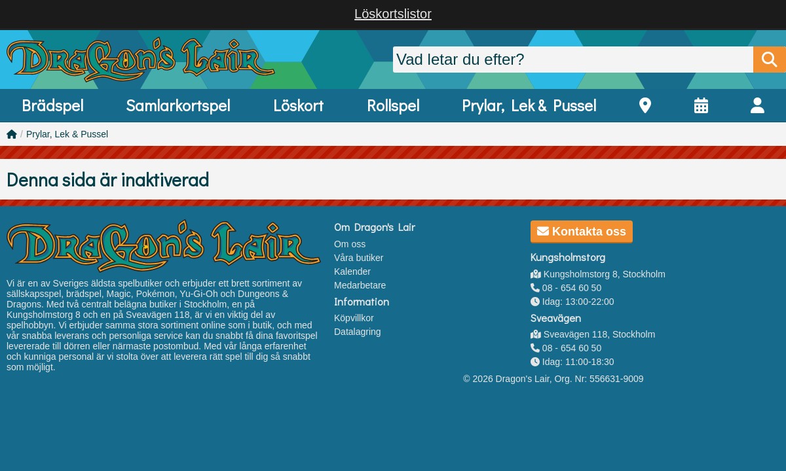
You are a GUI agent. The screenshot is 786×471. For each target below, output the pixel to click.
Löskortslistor (393, 14)
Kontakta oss (581, 231)
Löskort (298, 105)
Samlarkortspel (178, 105)
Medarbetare (360, 285)
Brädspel (52, 105)
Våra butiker (358, 258)
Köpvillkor (354, 318)
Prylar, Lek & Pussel (529, 105)
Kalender (352, 271)
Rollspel (393, 105)
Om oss (349, 244)
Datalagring (357, 331)
